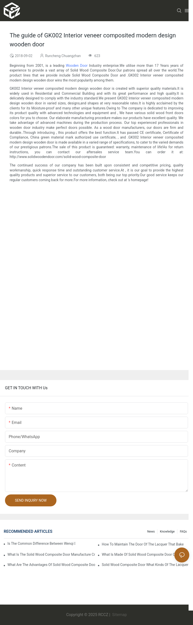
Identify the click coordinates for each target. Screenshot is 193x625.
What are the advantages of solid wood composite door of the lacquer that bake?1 (51, 565)
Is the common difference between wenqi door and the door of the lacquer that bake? (41, 544)
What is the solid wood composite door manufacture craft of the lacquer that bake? (51, 554)
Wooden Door (77, 66)
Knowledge (167, 531)
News (151, 531)
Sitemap (119, 614)
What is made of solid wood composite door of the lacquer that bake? (145, 554)
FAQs (183, 531)
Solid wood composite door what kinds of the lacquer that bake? (145, 565)
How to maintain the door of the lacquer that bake (143, 544)
